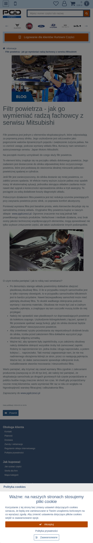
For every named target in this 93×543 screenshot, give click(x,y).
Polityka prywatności (46, 530)
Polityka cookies (15, 486)
